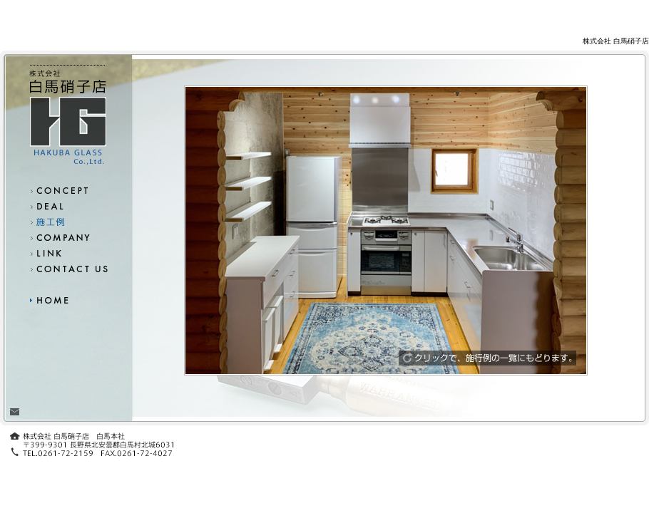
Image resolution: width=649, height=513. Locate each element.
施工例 (68, 221)
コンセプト (68, 190)
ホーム (68, 299)
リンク (68, 253)
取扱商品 (68, 206)
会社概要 (68, 237)
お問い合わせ (68, 268)
